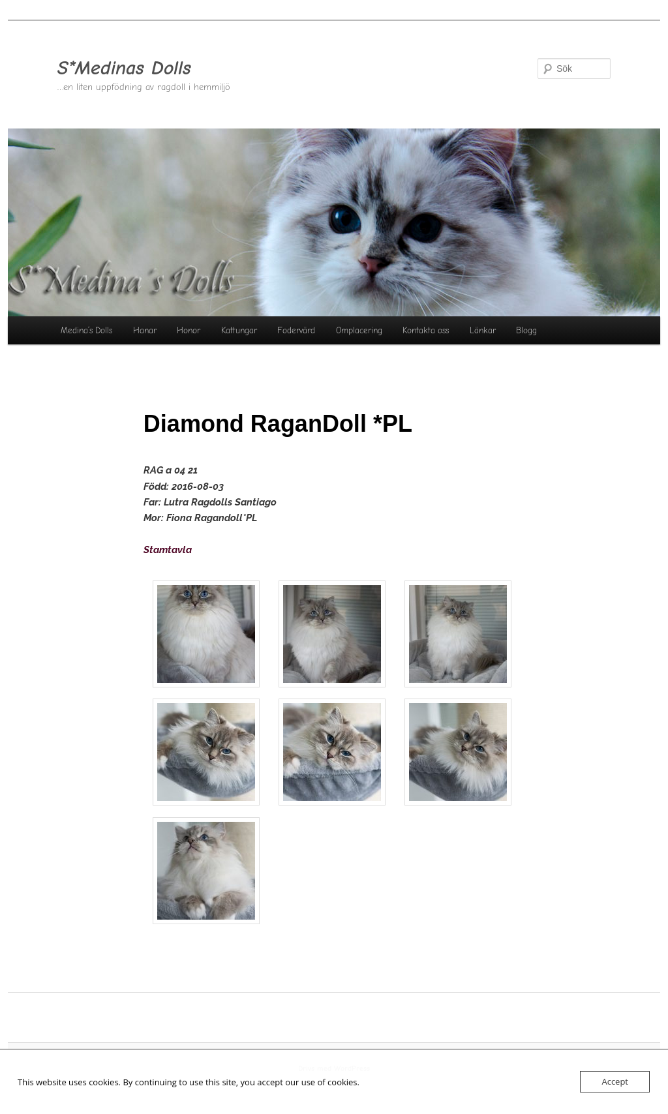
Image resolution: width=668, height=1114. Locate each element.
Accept (614, 1081)
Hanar (145, 330)
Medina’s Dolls (86, 330)
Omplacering (359, 330)
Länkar (483, 330)
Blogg (526, 330)
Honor (188, 330)
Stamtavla (168, 550)
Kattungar (239, 330)
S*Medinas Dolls (124, 68)
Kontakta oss (425, 330)
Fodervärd (296, 330)
